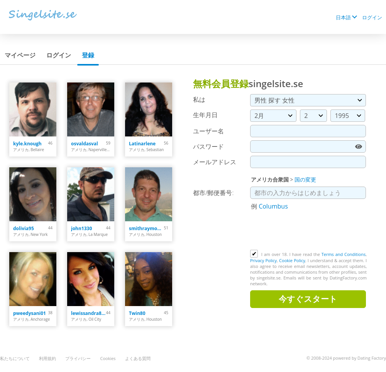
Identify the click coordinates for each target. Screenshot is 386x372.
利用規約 (47, 358)
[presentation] (308, 231)
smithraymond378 (146, 228)
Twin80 (137, 313)
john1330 (81, 228)
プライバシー (78, 358)
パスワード (208, 146)
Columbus (273, 206)
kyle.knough (27, 143)
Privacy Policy (263, 260)
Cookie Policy (292, 260)
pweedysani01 (29, 313)
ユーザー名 (208, 131)
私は (199, 99)
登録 (88, 55)
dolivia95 (23, 228)
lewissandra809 (88, 313)
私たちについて (15, 358)
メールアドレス (214, 162)
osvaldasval (84, 143)
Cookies (107, 358)
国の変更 (305, 179)
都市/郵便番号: (213, 193)
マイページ (20, 55)
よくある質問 (138, 358)
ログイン (372, 17)
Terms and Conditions (344, 254)
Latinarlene (142, 143)
